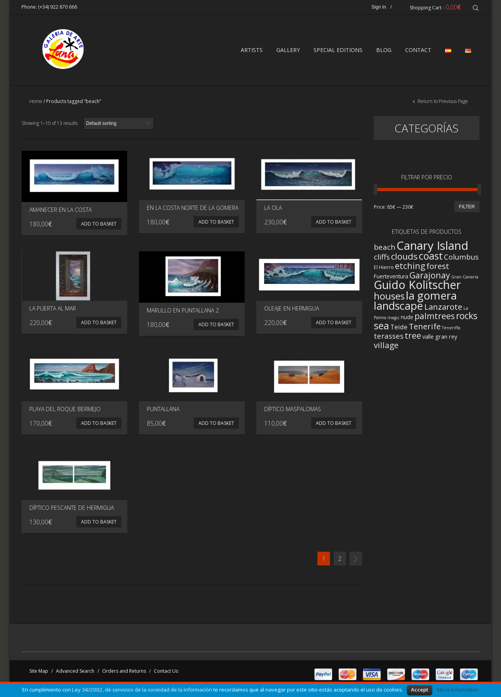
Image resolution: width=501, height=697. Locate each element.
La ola (273, 209)
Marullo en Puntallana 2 (183, 312)
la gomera (431, 297)
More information (458, 689)
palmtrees (434, 317)
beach (384, 249)
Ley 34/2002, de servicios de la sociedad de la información (142, 689)
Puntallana (163, 411)
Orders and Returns (124, 673)
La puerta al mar (52, 310)
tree (413, 337)
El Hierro (384, 269)
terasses (389, 338)
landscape (398, 307)
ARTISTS (252, 51)
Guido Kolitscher (417, 286)
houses (389, 298)
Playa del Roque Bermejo (65, 411)
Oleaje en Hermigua (291, 310)
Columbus (461, 259)
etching (410, 267)
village (386, 346)
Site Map (38, 673)
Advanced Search (75, 673)
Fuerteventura (391, 278)
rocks (467, 318)
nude (407, 319)
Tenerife (425, 328)
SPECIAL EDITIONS (338, 51)
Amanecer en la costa (60, 211)
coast (431, 257)
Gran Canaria (464, 279)
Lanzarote (443, 308)
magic (393, 319)
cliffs (382, 259)
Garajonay (429, 277)
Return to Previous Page (442, 103)
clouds (404, 258)
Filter (467, 208)
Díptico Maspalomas (292, 411)
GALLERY (288, 51)
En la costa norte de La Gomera (192, 209)
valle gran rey (439, 338)
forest (437, 267)
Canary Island (432, 247)
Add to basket (99, 225)
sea (381, 327)
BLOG (383, 51)
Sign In (379, 7)
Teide (398, 328)
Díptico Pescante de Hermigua (71, 509)
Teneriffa (451, 329)
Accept (419, 689)
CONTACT (418, 51)
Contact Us (166, 673)
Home (35, 103)
